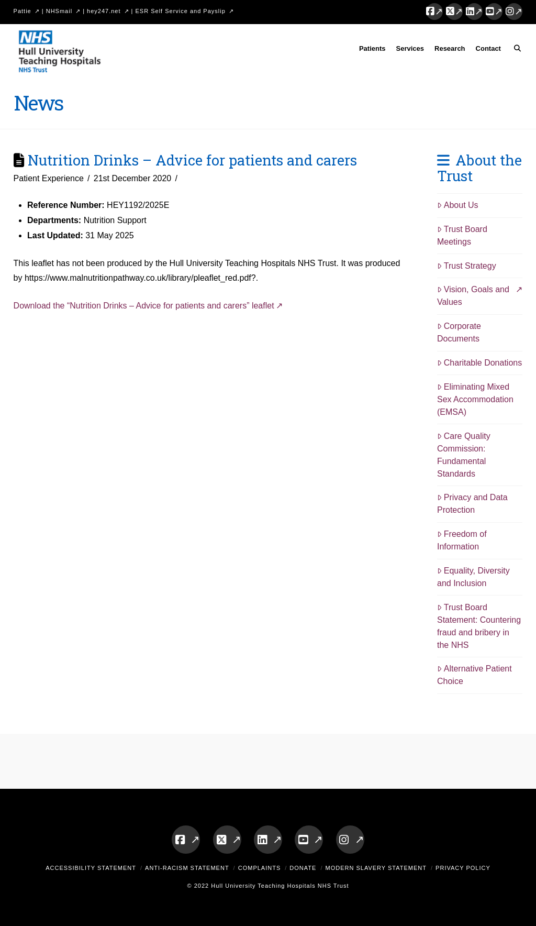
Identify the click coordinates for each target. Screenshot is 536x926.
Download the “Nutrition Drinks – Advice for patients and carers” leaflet (144, 305)
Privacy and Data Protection (472, 503)
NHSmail (59, 11)
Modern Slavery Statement (376, 868)
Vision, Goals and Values (473, 295)
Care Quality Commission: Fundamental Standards (463, 455)
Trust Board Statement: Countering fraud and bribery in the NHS (479, 626)
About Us (457, 205)
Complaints (259, 868)
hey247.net (103, 11)
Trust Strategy (466, 265)
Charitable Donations (479, 362)
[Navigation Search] (514, 50)
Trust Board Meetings (462, 235)
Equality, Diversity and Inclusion (473, 577)
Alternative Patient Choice (474, 675)
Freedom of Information (462, 540)
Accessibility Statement (91, 868)
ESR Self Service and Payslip (181, 11)
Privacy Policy (463, 868)
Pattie (22, 11)
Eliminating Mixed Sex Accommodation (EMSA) (475, 399)
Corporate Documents (459, 332)
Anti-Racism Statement (187, 868)
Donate (302, 868)
